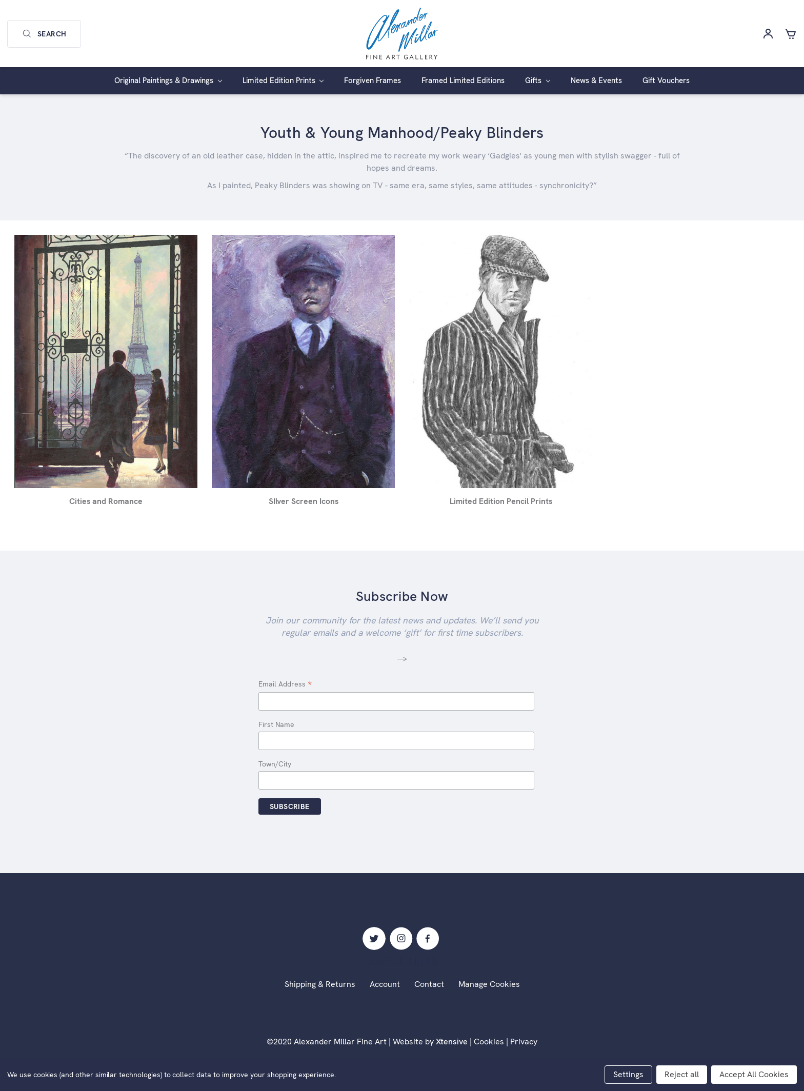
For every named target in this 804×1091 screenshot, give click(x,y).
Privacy (523, 1041)
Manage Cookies (489, 984)
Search (44, 34)
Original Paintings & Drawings (168, 80)
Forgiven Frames (372, 80)
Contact (429, 984)
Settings (628, 1074)
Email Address (285, 684)
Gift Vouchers (666, 80)
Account (385, 984)
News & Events (596, 80)
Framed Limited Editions (463, 80)
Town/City (274, 764)
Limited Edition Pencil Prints (501, 501)
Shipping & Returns (320, 984)
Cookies (489, 1041)
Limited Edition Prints (283, 80)
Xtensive (452, 1041)
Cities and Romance (106, 501)
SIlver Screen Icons (303, 501)
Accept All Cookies (754, 1074)
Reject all (682, 1074)
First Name (276, 724)
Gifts (537, 80)
